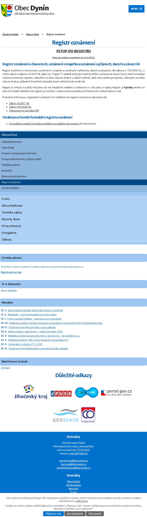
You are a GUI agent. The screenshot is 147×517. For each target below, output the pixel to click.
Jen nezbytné (75, 513)
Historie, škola (11, 219)
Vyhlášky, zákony (11, 165)
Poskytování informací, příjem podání (21, 159)
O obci (6, 199)
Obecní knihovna (12, 205)
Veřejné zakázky (10, 188)
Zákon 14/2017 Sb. (19, 103)
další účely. (82, 501)
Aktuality (73, 488)
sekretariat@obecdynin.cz (73, 460)
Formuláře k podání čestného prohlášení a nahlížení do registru (44, 123)
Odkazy (6, 239)
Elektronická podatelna (14, 176)
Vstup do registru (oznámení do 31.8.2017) (73, 57)
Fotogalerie (9, 232)
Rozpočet (7, 170)
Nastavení (95, 513)
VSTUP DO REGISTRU (73, 51)
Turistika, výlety (12, 212)
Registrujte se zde (11, 272)
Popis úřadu (8, 147)
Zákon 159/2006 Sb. (20, 106)
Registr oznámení (11, 182)
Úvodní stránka (10, 34)
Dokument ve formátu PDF (24, 110)
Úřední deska (73, 485)
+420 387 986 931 (78, 453)
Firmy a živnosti (11, 226)
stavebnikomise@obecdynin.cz (73, 467)
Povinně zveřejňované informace (19, 153)
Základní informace (12, 142)
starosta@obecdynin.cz (73, 464)
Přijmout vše (53, 513)
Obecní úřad (32, 34)
